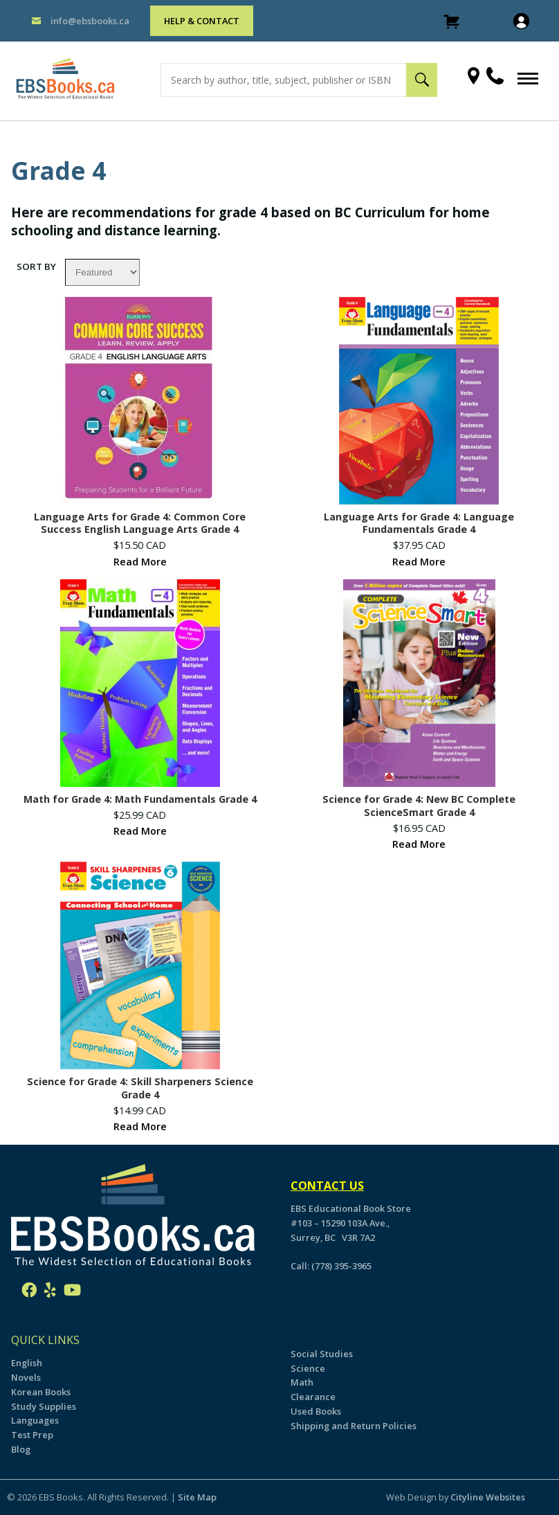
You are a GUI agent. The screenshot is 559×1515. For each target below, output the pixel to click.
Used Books (316, 1411)
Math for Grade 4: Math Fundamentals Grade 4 (140, 799)
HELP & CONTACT (201, 21)
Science (308, 1368)
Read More (140, 561)
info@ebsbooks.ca (90, 21)
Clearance (313, 1396)
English (26, 1363)
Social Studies (322, 1354)
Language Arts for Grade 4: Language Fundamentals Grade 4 (419, 523)
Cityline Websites (487, 1497)
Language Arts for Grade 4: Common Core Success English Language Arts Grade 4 (140, 523)
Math (302, 1382)
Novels (26, 1377)
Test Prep (32, 1434)
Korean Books (41, 1392)
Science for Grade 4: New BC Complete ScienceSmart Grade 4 (418, 806)
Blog (20, 1449)
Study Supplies (43, 1406)
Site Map (197, 1497)
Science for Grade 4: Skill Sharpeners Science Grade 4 (140, 1088)
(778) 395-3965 (341, 1266)
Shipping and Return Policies (353, 1425)
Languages (35, 1420)
